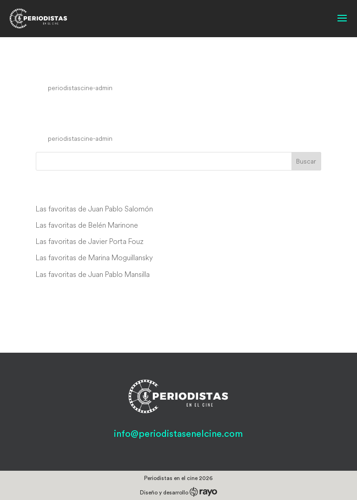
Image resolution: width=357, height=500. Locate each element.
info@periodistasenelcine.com (178, 434)
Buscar (306, 161)
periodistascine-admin (80, 88)
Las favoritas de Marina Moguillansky (94, 257)
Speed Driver (74, 70)
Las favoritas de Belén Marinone (87, 225)
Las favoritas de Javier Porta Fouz (90, 241)
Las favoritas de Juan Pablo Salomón (94, 208)
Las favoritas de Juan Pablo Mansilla (93, 274)
